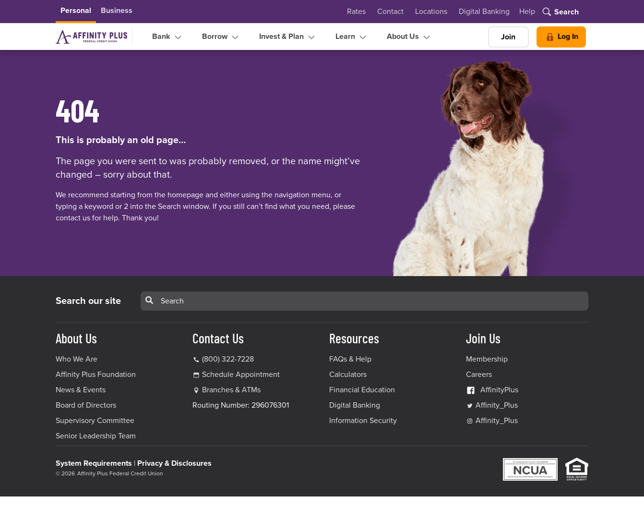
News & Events (81, 390)
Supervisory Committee (95, 420)
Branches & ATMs (231, 390)
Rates (356, 11)
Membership (487, 359)
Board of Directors (86, 405)
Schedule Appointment (241, 374)
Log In (561, 37)
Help (527, 11)
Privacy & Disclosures (174, 463)
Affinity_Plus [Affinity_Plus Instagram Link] (492, 420)
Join (508, 37)
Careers (479, 374)
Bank (168, 37)
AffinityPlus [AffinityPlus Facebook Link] (492, 390)
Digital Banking (484, 11)
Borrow (221, 37)
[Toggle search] (559, 12)
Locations (431, 11)
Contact (390, 11)
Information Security (363, 420)
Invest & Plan (288, 37)
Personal (75, 10)
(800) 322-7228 (223, 359)
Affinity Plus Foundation (96, 374)
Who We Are (76, 359)
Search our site (88, 301)
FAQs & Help (350, 359)
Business (116, 10)
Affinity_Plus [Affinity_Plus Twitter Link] (492, 405)
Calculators (348, 374)
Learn (352, 37)
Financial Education (362, 390)
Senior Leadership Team (96, 436)
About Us (409, 37)
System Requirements (94, 463)
